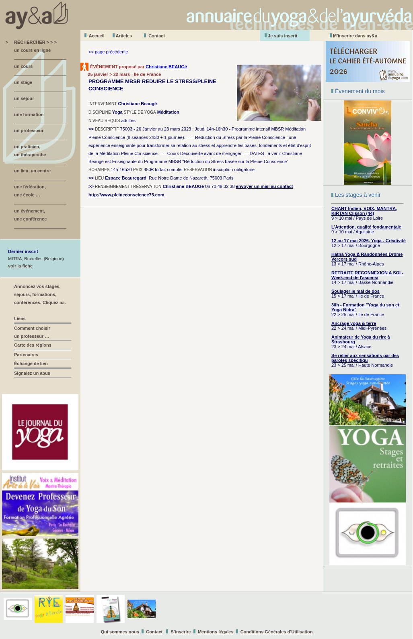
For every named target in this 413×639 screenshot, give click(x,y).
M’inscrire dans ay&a (355, 35)
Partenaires (26, 354)
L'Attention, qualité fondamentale (366, 227)
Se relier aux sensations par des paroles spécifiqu (365, 358)
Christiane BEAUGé (166, 66)
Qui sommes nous (120, 631)
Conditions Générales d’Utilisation (276, 631)
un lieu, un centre (32, 170)
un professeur (28, 130)
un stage (23, 82)
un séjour (24, 98)
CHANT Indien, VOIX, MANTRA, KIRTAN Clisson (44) (364, 211)
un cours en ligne (32, 50)
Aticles (124, 35)
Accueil (97, 35)
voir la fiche (20, 265)
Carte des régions (32, 345)
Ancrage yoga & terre (353, 323)
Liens (20, 318)
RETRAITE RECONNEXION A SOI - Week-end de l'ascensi (367, 275)
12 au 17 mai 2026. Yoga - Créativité (368, 240)
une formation (28, 114)
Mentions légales (216, 631)
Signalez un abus (32, 373)
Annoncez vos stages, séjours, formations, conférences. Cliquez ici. (40, 294)
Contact (156, 35)
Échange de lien (31, 363)
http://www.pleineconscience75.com (126, 194)
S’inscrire (181, 631)
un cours (23, 66)
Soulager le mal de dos (355, 291)
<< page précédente (108, 51)
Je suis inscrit (282, 35)
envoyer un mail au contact (264, 186)
